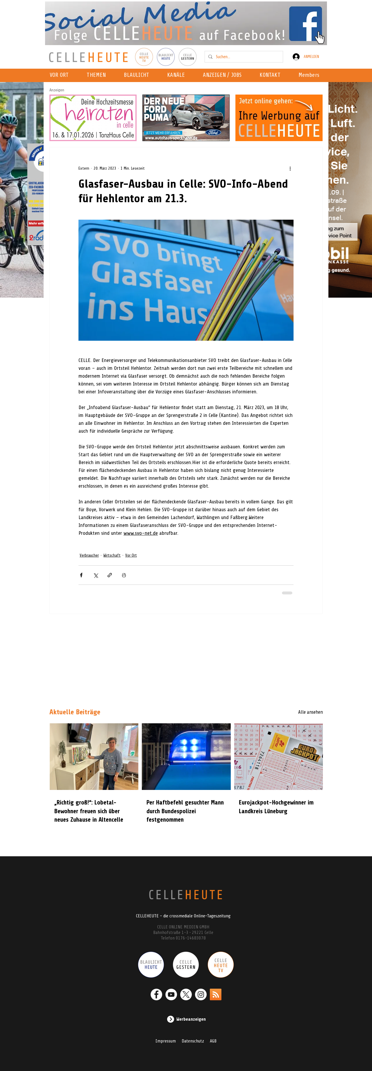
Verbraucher (89, 555)
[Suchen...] (243, 56)
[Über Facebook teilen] (81, 575)
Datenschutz (193, 1041)
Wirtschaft (112, 555)
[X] (186, 994)
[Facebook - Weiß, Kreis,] (156, 994)
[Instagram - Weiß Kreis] (201, 994)
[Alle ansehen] (302, 712)
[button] (177, 75)
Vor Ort (131, 555)
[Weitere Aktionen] (290, 168)
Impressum (165, 1041)
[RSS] (215, 994)
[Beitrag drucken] (124, 575)
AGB (213, 1041)
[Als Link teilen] (109, 575)
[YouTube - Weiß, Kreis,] (171, 994)
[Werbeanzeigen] (186, 1019)
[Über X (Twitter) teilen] (95, 575)
